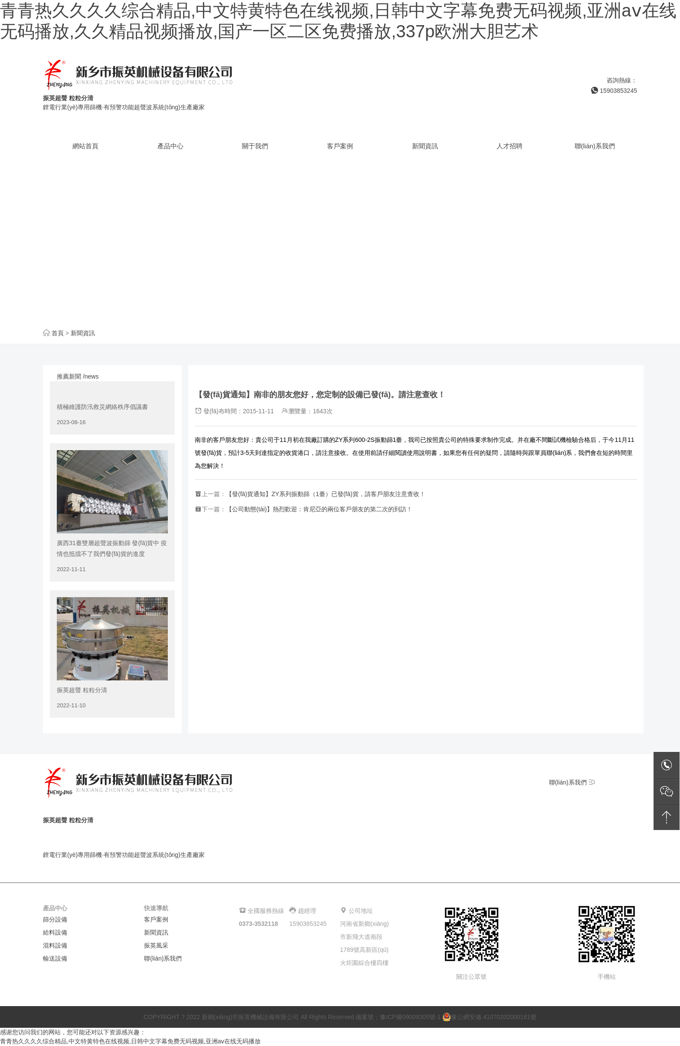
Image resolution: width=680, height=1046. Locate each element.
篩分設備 (55, 919)
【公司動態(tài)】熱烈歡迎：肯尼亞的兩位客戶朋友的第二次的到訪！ (319, 509)
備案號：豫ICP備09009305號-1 (398, 1016)
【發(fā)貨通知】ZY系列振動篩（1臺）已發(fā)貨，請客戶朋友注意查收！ (325, 493)
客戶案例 (156, 919)
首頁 (58, 333)
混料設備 (55, 945)
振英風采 (156, 945)
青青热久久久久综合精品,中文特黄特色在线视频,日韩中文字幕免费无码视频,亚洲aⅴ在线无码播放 (130, 1041)
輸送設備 (55, 958)
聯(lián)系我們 (572, 782)
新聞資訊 (83, 333)
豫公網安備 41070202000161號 (489, 1017)
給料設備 (55, 932)
